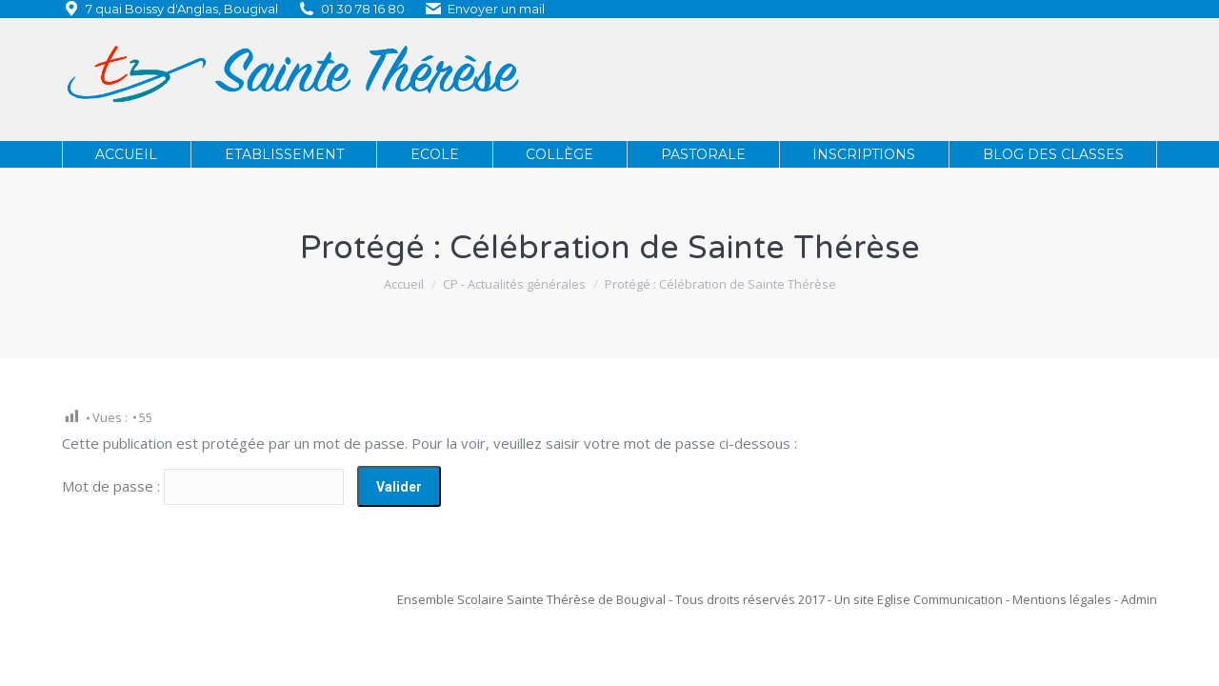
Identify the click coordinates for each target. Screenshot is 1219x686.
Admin (1139, 599)
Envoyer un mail (496, 8)
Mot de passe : (203, 485)
